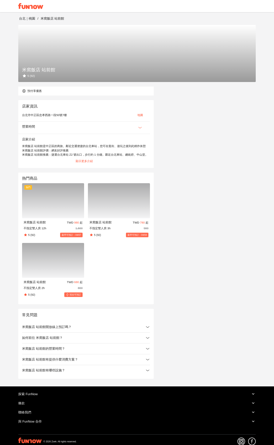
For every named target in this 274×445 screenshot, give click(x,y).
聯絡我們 (137, 412)
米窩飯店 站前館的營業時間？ (86, 348)
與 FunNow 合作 (137, 421)
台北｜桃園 (27, 18)
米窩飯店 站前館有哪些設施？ (86, 370)
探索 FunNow (137, 394)
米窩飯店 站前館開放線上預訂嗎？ (86, 327)
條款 (137, 403)
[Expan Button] (140, 128)
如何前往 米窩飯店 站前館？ (86, 338)
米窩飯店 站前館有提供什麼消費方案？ (86, 359)
